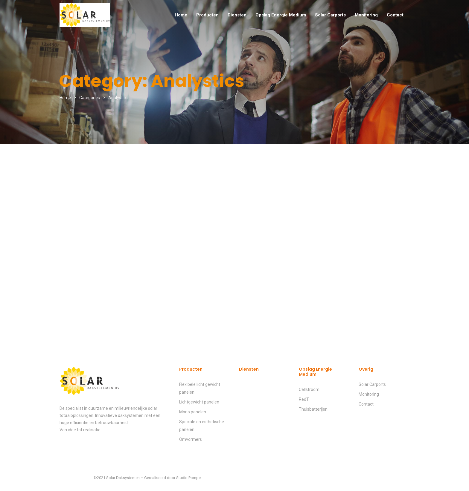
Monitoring (366, 15)
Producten (207, 15)
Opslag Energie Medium (280, 15)
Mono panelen (192, 411)
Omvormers (190, 439)
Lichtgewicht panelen (199, 402)
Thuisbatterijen (313, 409)
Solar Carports (330, 15)
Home (181, 15)
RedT (304, 399)
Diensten (237, 15)
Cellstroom (309, 389)
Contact (395, 15)
